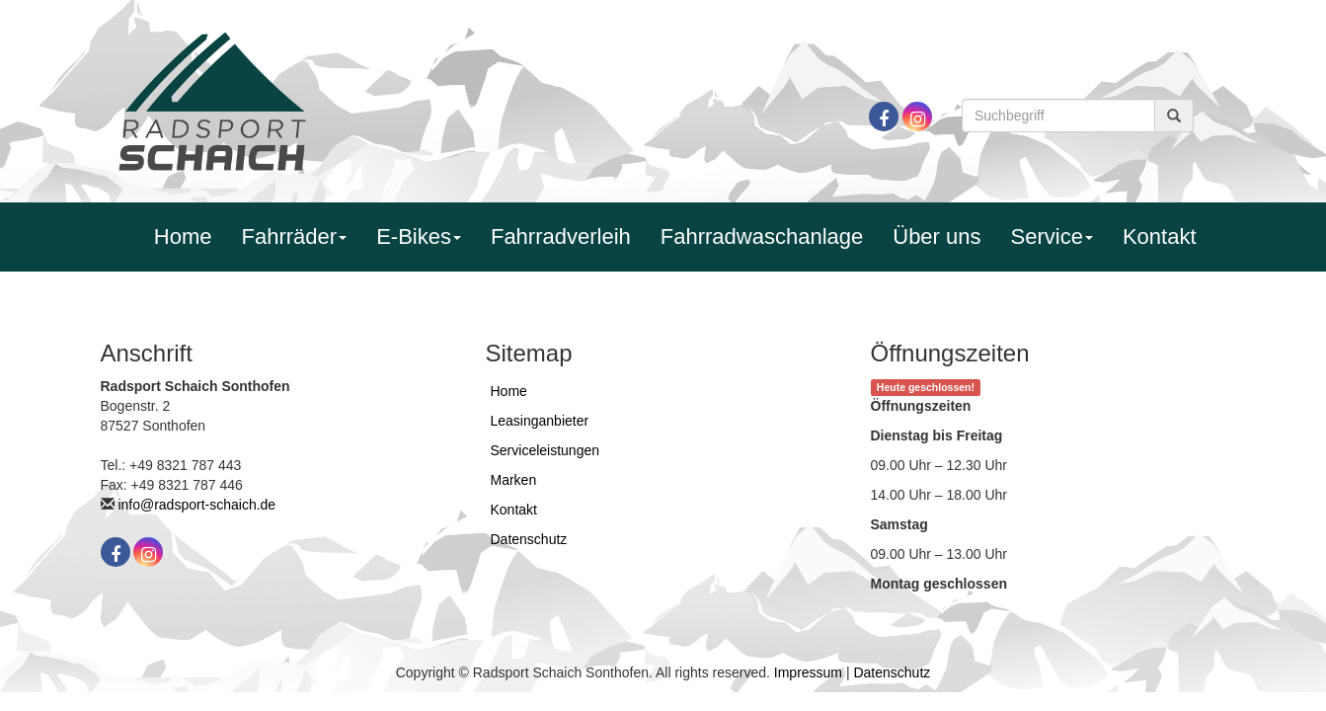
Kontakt (1160, 236)
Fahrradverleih (561, 236)
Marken (514, 480)
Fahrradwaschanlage (762, 236)
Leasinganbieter (540, 421)
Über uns (936, 236)
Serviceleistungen (545, 450)
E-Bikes (418, 236)
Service (1052, 236)
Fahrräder (295, 236)
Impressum (808, 672)
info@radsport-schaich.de (196, 505)
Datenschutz (529, 539)
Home (183, 236)
